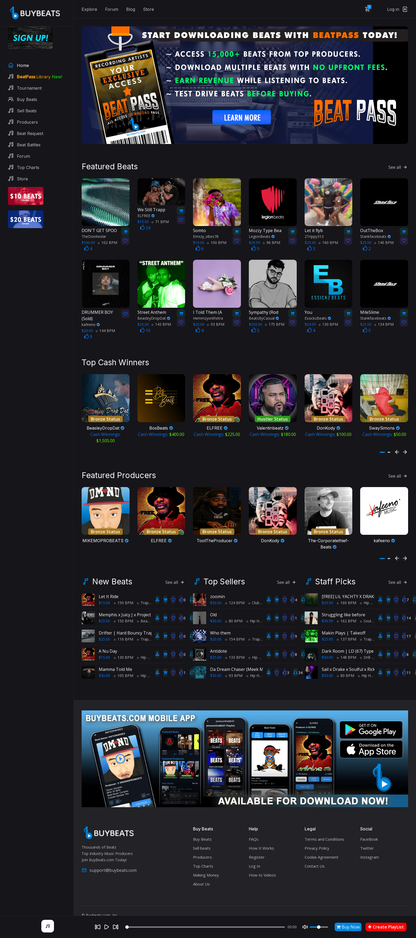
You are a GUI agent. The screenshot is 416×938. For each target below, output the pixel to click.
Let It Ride (108, 594)
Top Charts (203, 863)
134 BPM (384, 322)
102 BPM (107, 241)
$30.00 (104, 673)
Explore (89, 9)
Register (257, 854)
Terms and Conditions (324, 836)
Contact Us (315, 863)
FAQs (254, 836)
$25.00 (104, 618)
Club (253, 600)
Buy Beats (202, 836)
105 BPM (123, 673)
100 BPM (216, 241)
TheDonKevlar (94, 235)
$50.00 (327, 654)
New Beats (112, 579)
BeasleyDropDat (153, 316)
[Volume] (319, 927)
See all (398, 166)
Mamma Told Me (115, 667)
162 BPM (346, 618)
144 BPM (105, 329)
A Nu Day (108, 649)
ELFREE (146, 214)
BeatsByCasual (264, 316)
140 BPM (384, 241)
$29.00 (327, 600)
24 (145, 226)
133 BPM (235, 654)
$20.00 (215, 636)
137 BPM (346, 636)
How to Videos (262, 872)
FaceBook (369, 836)
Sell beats (202, 845)
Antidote (218, 649)
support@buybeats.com (109, 868)
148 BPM (346, 654)
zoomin (217, 594)
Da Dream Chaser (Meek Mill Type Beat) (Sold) (255, 667)
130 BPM (328, 322)
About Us (201, 881)
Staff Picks (335, 579)
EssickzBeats (318, 316)
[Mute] (305, 927)
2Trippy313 (314, 235)
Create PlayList (386, 927)
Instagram (369, 854)
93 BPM (215, 322)
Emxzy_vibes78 (206, 235)
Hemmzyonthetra (208, 316)
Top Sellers (224, 579)
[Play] (106, 927)
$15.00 (104, 600)
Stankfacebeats (375, 235)
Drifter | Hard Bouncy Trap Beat (131, 630)
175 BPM (274, 322)
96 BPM (271, 241)
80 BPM (233, 618)
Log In (254, 863)
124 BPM (235, 600)
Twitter (367, 845)
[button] (382, 450)
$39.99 (327, 618)
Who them (220, 630)
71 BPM (160, 220)
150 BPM (123, 600)
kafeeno (91, 323)
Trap (142, 600)
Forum (111, 9)
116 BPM (123, 636)
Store (148, 9)
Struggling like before (343, 612)
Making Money (206, 872)
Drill (365, 654)
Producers (202, 854)
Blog (130, 9)
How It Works (261, 845)
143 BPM (161, 322)
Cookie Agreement (321, 854)
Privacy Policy (317, 845)
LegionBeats (262, 235)
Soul (365, 618)
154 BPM (235, 636)
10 (145, 329)
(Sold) (99, 314)
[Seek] (205, 927)
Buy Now (348, 927)
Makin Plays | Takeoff (343, 630)
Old (213, 612)
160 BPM (328, 241)
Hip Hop (145, 654)
